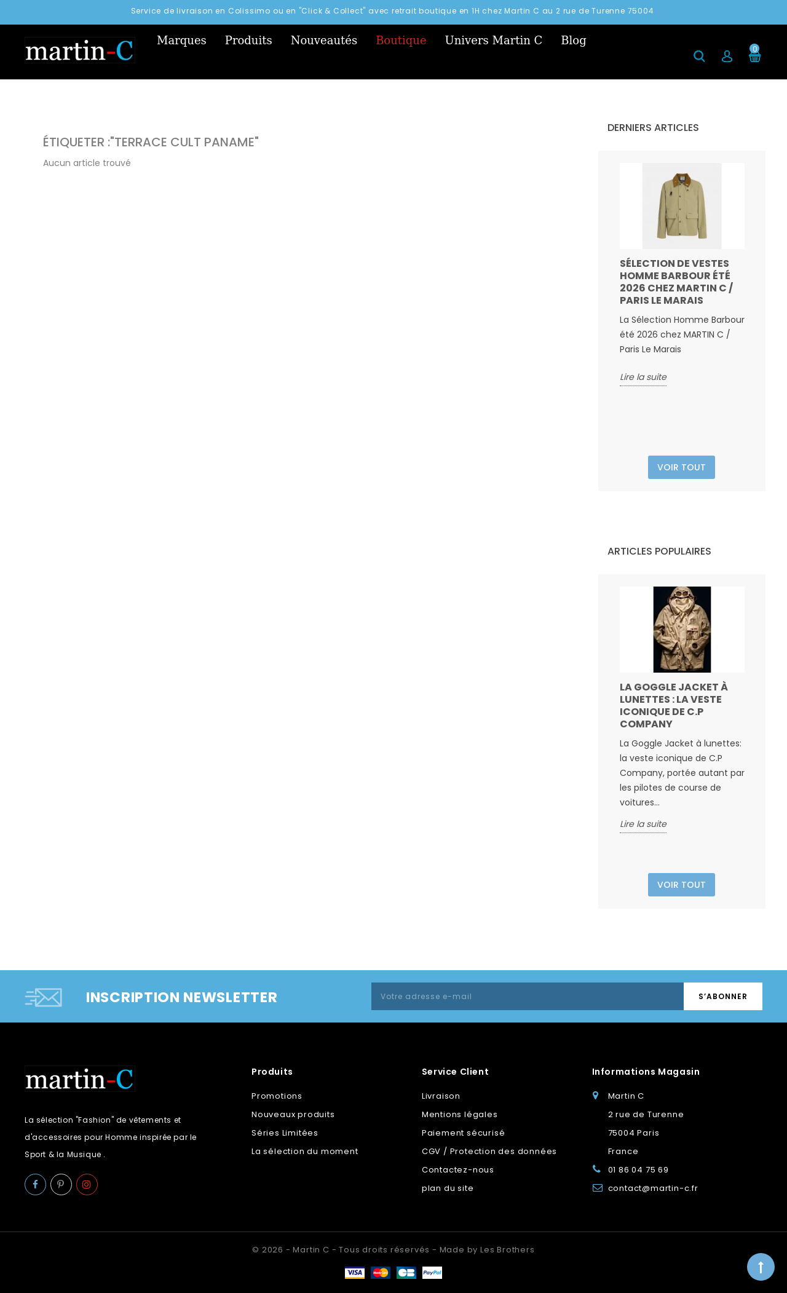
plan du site (448, 1188)
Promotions (277, 1096)
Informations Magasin (646, 1072)
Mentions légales (460, 1114)
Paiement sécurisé (463, 1133)
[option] (682, 275)
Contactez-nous (458, 1170)
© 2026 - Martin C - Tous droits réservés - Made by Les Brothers (393, 1249)
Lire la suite (643, 377)
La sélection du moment (304, 1151)
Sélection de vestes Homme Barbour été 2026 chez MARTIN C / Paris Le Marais (676, 281)
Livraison (441, 1096)
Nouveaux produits (293, 1114)
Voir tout (681, 467)
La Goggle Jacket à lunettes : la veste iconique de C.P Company (674, 705)
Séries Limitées (284, 1133)
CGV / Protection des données (489, 1151)
